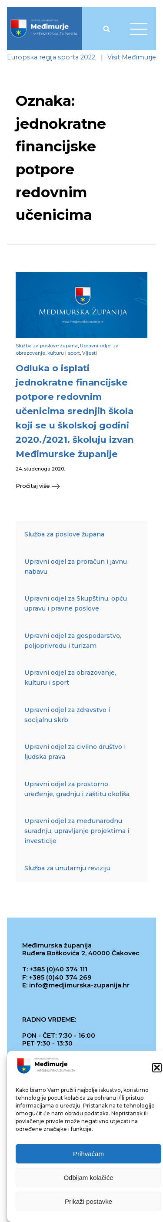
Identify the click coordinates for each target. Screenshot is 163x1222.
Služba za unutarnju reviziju (67, 868)
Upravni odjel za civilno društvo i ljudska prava (75, 752)
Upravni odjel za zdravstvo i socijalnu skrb (67, 715)
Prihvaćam (88, 1153)
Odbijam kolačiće (88, 1177)
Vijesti (89, 353)
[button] (157, 1067)
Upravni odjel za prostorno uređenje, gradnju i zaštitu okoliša (77, 789)
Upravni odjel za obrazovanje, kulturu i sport (70, 677)
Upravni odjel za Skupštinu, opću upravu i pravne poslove (75, 603)
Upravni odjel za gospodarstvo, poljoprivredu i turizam (72, 641)
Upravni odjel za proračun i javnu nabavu (75, 566)
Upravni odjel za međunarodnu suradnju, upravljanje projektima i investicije (76, 831)
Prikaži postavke (88, 1201)
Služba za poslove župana (47, 346)
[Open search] (106, 29)
